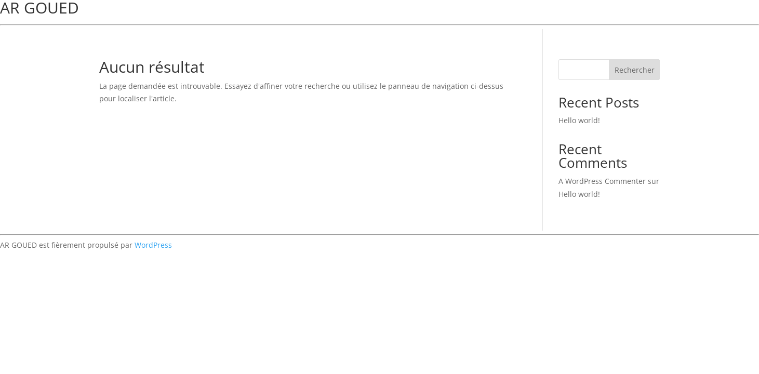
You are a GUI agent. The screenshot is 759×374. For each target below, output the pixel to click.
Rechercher (635, 70)
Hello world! (579, 120)
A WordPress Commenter (602, 181)
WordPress (153, 245)
